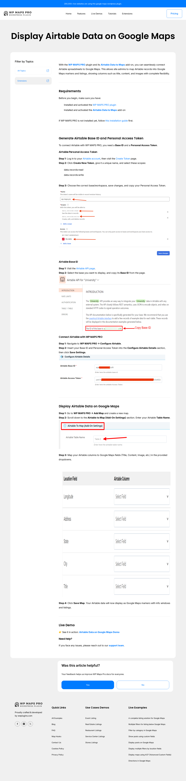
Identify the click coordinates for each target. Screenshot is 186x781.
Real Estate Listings (92, 733)
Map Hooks (55, 745)
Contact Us (55, 751)
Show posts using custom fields (141, 745)
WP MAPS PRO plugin (105, 109)
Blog (53, 733)
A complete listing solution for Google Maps (146, 727)
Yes (88, 693)
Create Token (124, 163)
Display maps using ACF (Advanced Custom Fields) (149, 763)
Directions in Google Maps (139, 769)
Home (68, 13)
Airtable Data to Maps (113, 64)
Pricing (174, 13)
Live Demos (96, 13)
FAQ (52, 739)
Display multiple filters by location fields (144, 757)
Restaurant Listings (92, 739)
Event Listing (89, 727)
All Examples (56, 727)
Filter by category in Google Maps (142, 739)
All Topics (33, 71)
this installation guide (118, 125)
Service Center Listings (94, 745)
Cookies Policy (57, 757)
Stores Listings (90, 751)
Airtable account (92, 163)
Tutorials (112, 13)
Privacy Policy (57, 763)
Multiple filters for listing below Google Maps (147, 733)
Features (81, 13)
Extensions (127, 13)
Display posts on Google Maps (141, 751)
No (143, 693)
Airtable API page (86, 272)
